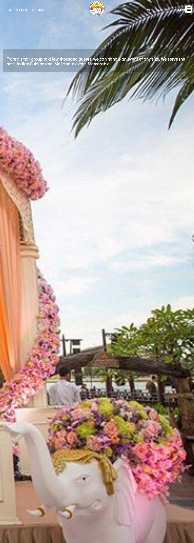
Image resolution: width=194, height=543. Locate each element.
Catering (38, 10)
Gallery (163, 10)
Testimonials (180, 10)
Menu (150, 10)
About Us (22, 10)
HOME (8, 10)
